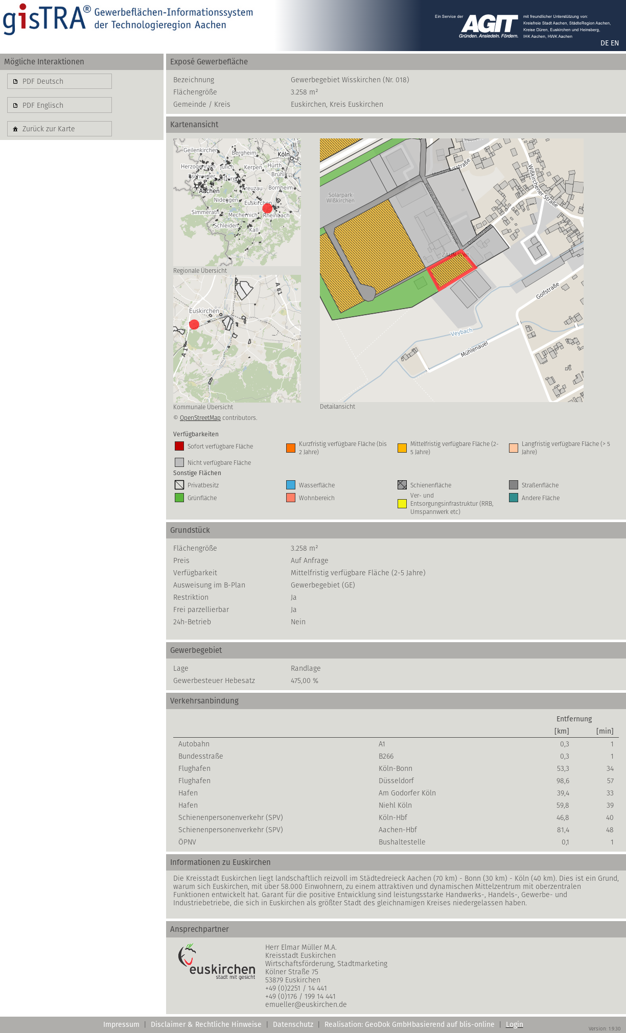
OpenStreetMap (200, 417)
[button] (59, 81)
